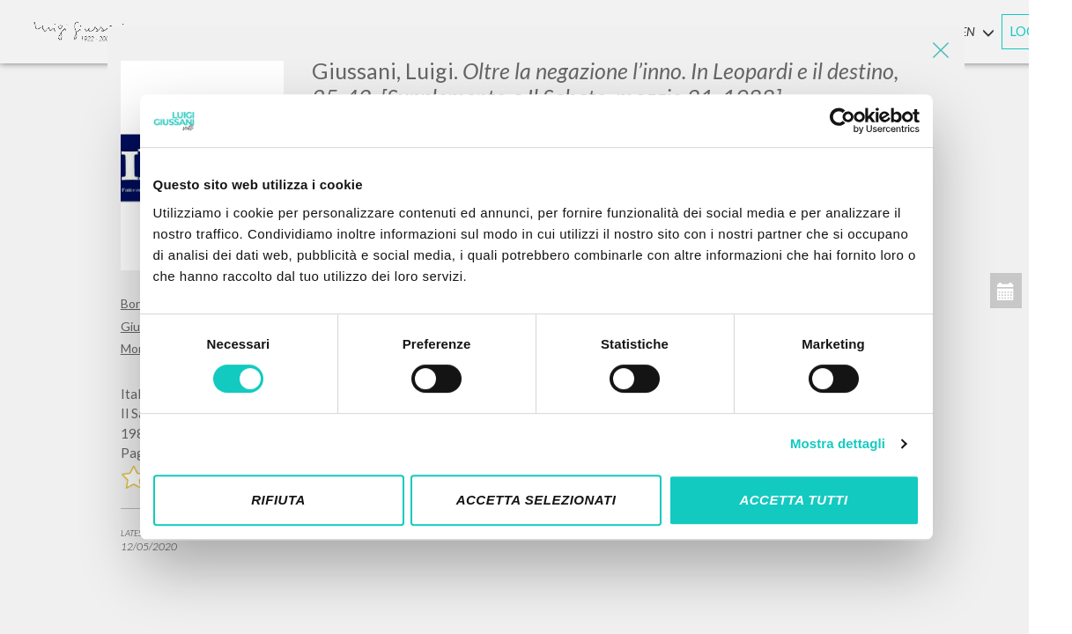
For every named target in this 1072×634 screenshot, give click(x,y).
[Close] (938, 52)
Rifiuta (278, 499)
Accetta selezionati (536, 499)
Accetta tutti (793, 499)
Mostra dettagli (837, 443)
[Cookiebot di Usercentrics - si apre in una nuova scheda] (842, 120)
